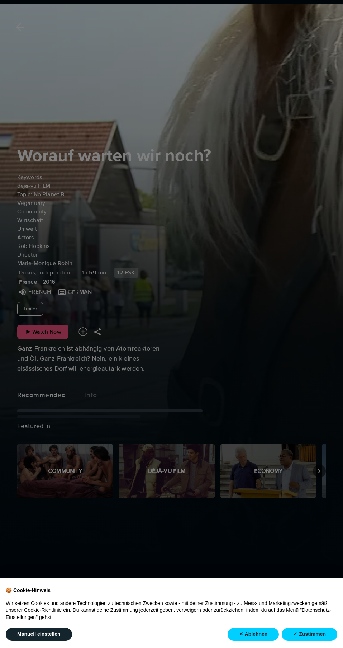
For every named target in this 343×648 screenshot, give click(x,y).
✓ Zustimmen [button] (309, 634)
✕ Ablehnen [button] (253, 634)
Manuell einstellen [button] (39, 634)
